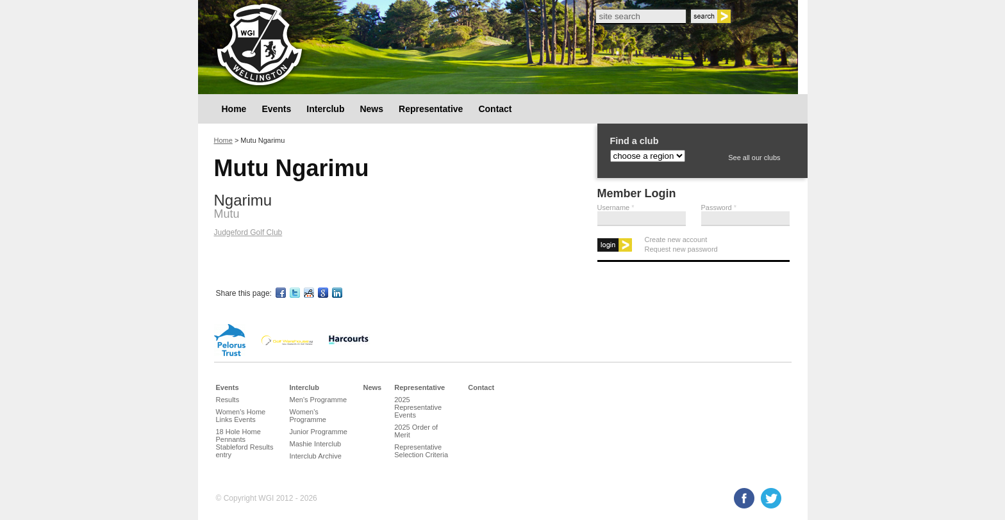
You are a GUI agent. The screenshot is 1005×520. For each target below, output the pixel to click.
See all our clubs (754, 157)
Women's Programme (308, 415)
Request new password (681, 249)
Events (276, 109)
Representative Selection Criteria (421, 451)
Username (616, 207)
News (371, 109)
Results (228, 399)
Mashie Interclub (316, 444)
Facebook (744, 498)
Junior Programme (318, 431)
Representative (431, 109)
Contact (494, 109)
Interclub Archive (316, 456)
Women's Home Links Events (241, 415)
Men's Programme (318, 399)
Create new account (676, 239)
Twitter (771, 498)
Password (719, 207)
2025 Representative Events (418, 407)
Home (234, 109)
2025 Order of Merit (416, 431)
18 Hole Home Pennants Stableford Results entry (245, 443)
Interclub (325, 109)
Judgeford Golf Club (248, 232)
